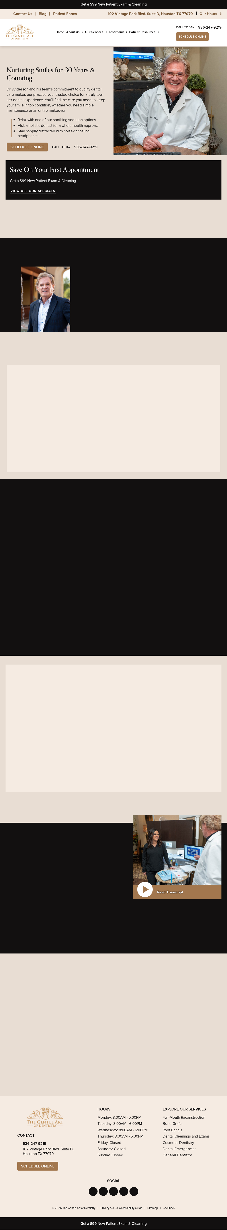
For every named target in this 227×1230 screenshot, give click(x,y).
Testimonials (118, 32)
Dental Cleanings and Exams (186, 1136)
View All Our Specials (32, 190)
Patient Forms (65, 14)
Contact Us (22, 14)
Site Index (169, 1208)
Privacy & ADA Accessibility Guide (121, 1208)
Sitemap (152, 1208)
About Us (73, 32)
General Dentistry (177, 1155)
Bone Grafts (172, 1124)
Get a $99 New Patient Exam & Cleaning (113, 4)
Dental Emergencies (179, 1149)
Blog (43, 14)
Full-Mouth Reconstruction (184, 1117)
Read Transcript (170, 892)
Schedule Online (192, 36)
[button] (93, 1191)
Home (60, 32)
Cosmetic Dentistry (178, 1143)
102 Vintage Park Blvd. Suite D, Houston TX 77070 (150, 14)
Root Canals (172, 1130)
